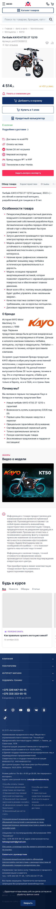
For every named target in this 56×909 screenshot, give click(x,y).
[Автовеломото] (28, 4)
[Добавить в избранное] (46, 42)
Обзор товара (9, 184)
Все (4, 589)
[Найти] (51, 19)
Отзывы (45, 184)
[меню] (7, 4)
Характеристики (28, 184)
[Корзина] (52, 4)
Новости (13, 589)
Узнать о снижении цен (16, 93)
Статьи (36, 589)
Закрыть (28, 903)
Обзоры (25, 589)
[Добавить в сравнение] (51, 42)
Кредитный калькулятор (28, 118)
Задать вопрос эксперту (28, 173)
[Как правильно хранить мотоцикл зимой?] (27, 620)
